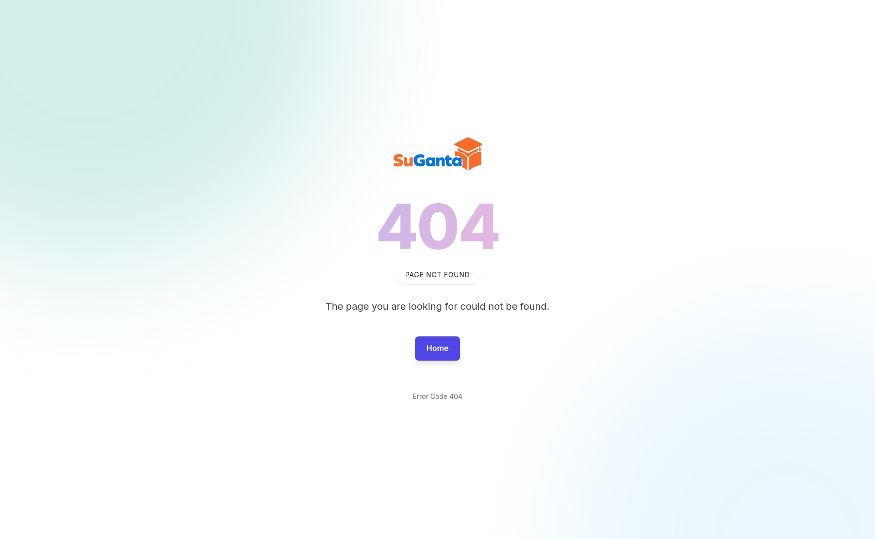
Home (438, 348)
